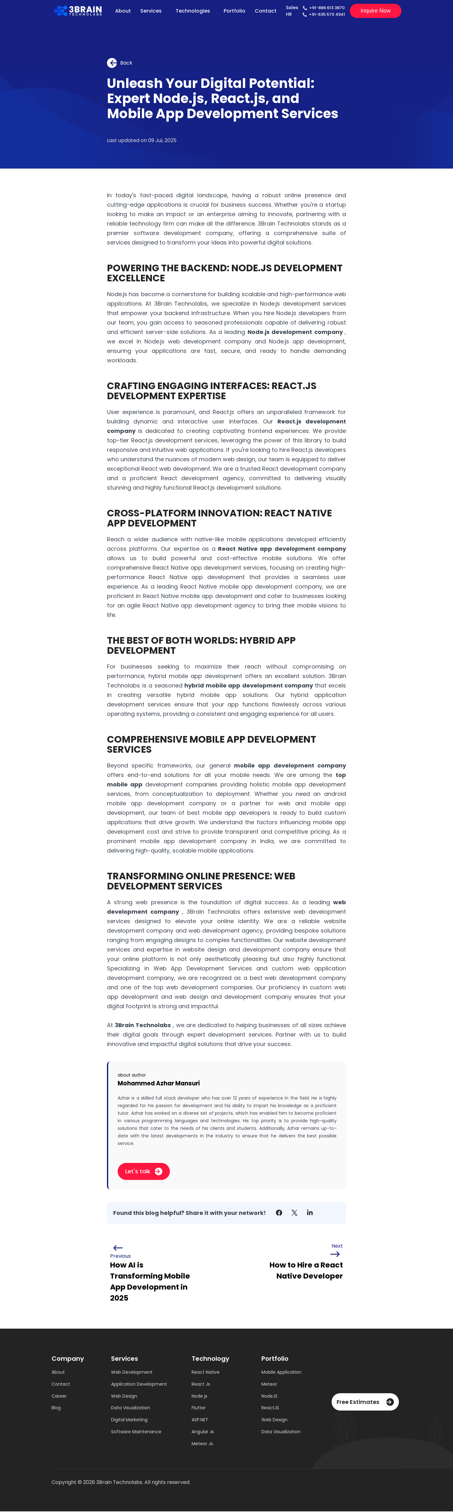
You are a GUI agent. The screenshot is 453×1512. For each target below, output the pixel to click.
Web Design (124, 1396)
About (123, 10)
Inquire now (376, 11)
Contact (266, 10)
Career (59, 1396)
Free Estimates (365, 1402)
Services (150, 10)
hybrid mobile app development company (249, 685)
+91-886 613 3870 (327, 8)
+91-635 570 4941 (327, 14)
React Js (201, 1384)
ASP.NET (200, 1420)
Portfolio (234, 10)
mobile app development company (290, 765)
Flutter (199, 1408)
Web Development (132, 1372)
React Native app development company (282, 549)
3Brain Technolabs (143, 1025)
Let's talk (143, 1171)
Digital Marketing (129, 1420)
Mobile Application (281, 1372)
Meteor (269, 1384)
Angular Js (203, 1432)
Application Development (139, 1384)
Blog (56, 1408)
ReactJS (270, 1408)
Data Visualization (130, 1408)
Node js (199, 1396)
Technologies (192, 10)
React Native (206, 1372)
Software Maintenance (136, 1432)
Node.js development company (296, 332)
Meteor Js (202, 1444)
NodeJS (269, 1396)
